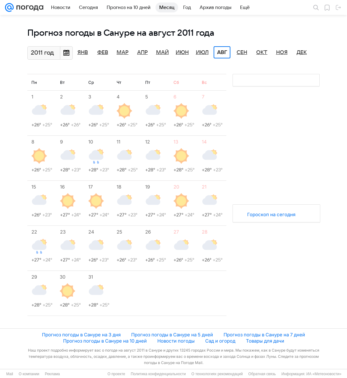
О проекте (116, 374)
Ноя (282, 52)
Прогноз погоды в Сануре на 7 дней (264, 335)
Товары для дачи (265, 341)
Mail (9, 374)
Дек (302, 52)
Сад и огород (220, 341)
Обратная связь (262, 374)
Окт (261, 52)
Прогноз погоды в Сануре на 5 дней (172, 335)
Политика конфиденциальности (158, 374)
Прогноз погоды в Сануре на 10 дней (105, 341)
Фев (102, 52)
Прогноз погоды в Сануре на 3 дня (81, 335)
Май (162, 52)
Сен (242, 52)
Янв (82, 52)
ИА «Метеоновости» (323, 374)
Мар (122, 52)
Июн (182, 52)
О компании (29, 374)
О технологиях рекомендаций (217, 374)
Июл (202, 52)
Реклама (52, 374)
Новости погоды (176, 341)
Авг (222, 52)
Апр (142, 52)
